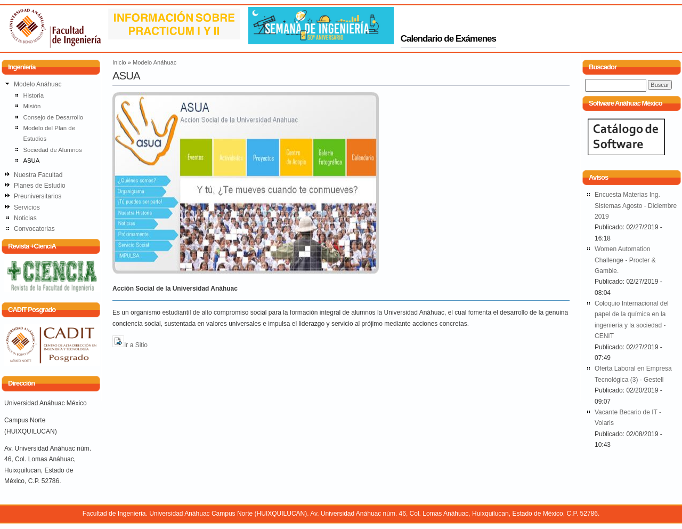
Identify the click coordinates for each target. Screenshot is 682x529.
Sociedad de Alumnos (52, 150)
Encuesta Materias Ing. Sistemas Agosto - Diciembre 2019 (636, 205)
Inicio (119, 62)
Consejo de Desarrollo (53, 117)
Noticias (25, 218)
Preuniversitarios (37, 196)
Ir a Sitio (136, 345)
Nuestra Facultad (38, 175)
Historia (33, 95)
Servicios (27, 207)
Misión (31, 106)
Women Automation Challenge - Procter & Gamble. (625, 260)
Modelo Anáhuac (154, 62)
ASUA (31, 160)
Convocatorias (34, 229)
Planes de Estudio (40, 185)
